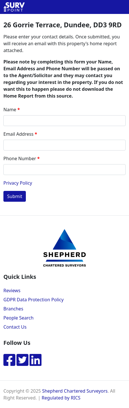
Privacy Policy (17, 183)
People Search (18, 318)
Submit (14, 196)
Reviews (11, 290)
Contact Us (14, 327)
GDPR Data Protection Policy (33, 299)
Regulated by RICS (60, 398)
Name (9, 109)
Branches (13, 309)
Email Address (18, 134)
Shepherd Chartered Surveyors (75, 391)
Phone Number (19, 158)
